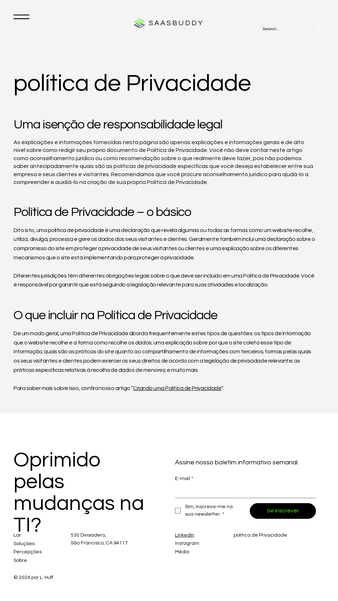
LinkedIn (184, 535)
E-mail (184, 479)
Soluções (24, 543)
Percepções (28, 551)
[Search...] (279, 29)
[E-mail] (243, 491)
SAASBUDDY (176, 23)
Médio (182, 551)
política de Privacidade (260, 535)
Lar (17, 535)
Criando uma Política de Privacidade (177, 388)
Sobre (20, 560)
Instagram (187, 543)
